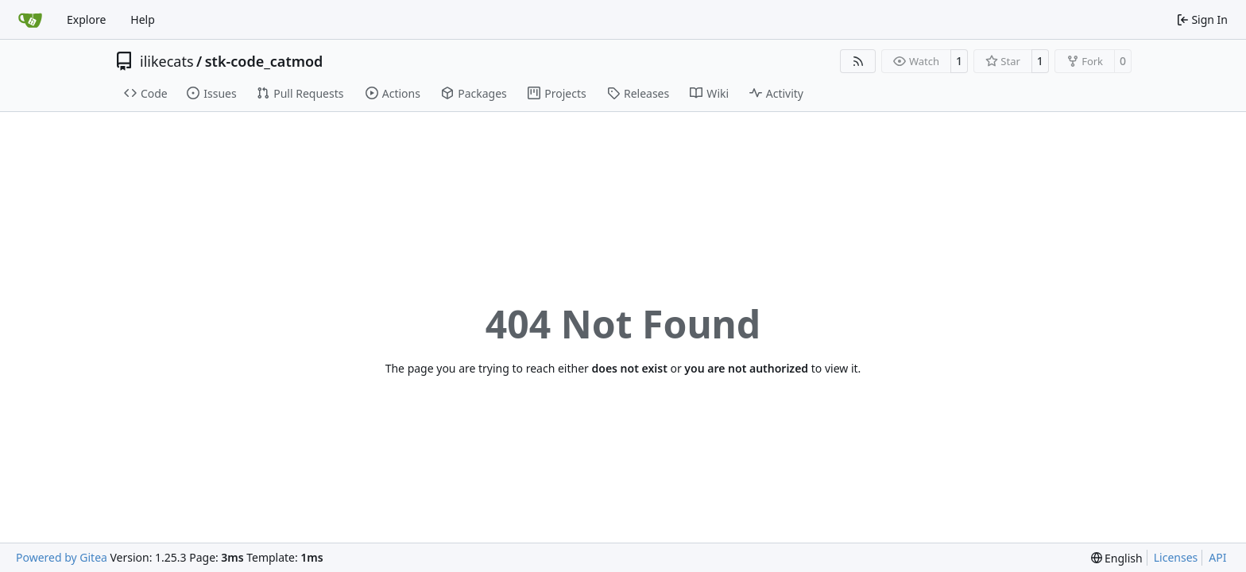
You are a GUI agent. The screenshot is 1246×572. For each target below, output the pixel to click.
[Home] (30, 20)
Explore (86, 19)
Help (142, 19)
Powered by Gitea (61, 557)
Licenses (1176, 557)
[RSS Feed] (858, 61)
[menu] (1117, 558)
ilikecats (167, 61)
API (1217, 557)
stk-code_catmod (264, 61)
